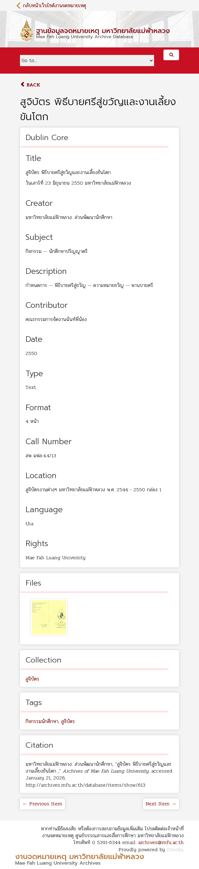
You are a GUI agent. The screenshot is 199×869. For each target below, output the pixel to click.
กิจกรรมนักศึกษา (42, 721)
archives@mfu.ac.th (161, 842)
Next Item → (161, 804)
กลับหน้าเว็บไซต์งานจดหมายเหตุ (54, 5)
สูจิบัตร (32, 679)
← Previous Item (42, 804)
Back (30, 84)
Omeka (175, 849)
